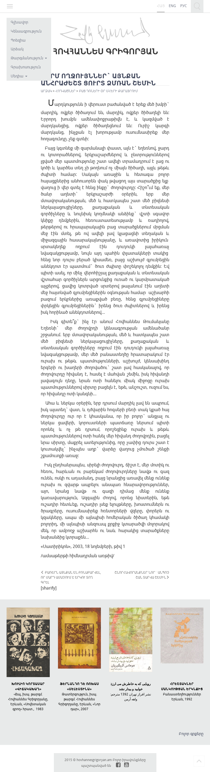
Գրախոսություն (26, 66)
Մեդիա (19, 76)
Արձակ (17, 48)
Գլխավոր (19, 22)
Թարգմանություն (29, 57)
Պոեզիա (18, 40)
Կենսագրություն (26, 31)
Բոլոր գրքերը (191, 733)
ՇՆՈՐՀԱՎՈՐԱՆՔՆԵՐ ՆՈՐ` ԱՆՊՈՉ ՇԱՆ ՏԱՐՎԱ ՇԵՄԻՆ (142, 574)
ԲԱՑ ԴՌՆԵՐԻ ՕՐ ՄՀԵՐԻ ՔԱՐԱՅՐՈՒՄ (108, 91)
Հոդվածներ (65, 91)
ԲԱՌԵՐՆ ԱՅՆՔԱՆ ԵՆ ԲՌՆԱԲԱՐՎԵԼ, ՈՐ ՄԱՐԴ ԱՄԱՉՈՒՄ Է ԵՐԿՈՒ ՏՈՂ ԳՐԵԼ (71, 577)
